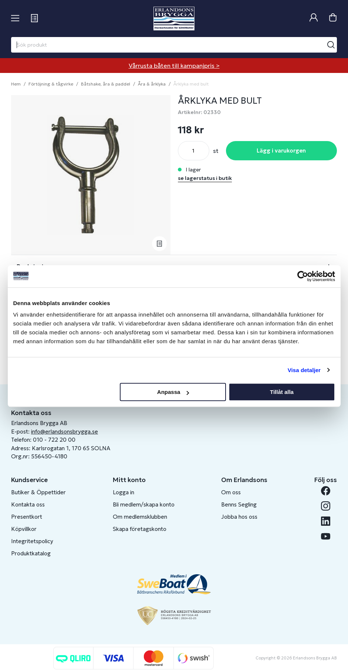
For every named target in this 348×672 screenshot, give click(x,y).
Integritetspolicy (32, 541)
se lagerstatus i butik (205, 178)
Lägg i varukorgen (281, 150)
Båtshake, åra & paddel (105, 84)
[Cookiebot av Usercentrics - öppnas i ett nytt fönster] (302, 276)
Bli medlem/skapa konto (144, 504)
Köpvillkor (24, 528)
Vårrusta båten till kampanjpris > (174, 65)
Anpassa (173, 392)
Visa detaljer (304, 370)
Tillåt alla (282, 392)
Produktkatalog (31, 553)
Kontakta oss (28, 504)
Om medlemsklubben (140, 516)
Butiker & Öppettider (38, 492)
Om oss (231, 492)
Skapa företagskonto (139, 528)
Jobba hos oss (239, 516)
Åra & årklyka (152, 84)
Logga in (123, 492)
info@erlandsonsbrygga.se (64, 431)
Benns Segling (239, 504)
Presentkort (26, 516)
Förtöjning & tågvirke (50, 84)
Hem (16, 84)
